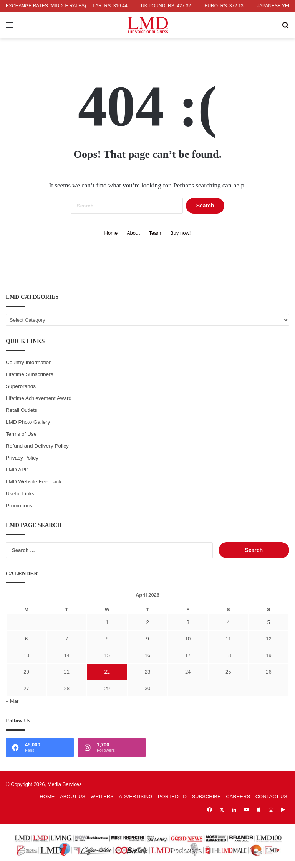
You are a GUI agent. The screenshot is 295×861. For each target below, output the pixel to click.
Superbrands (21, 386)
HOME (47, 796)
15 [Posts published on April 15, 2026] (107, 655)
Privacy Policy (22, 458)
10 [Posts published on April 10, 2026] (188, 639)
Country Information (29, 362)
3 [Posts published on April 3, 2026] (188, 622)
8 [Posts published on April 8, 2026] (107, 639)
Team (155, 233)
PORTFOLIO (172, 796)
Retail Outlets (21, 410)
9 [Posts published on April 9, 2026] (147, 639)
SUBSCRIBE (206, 796)
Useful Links (20, 494)
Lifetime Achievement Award (38, 398)
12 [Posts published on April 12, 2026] (268, 639)
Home (111, 233)
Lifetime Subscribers (29, 374)
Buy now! (180, 233)
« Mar (12, 701)
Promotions (19, 505)
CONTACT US (271, 796)
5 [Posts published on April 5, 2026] (268, 622)
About (133, 233)
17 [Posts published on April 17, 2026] (188, 655)
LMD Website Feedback (33, 482)
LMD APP (17, 470)
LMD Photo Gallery (28, 422)
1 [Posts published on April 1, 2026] (107, 622)
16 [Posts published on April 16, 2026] (147, 655)
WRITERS (102, 796)
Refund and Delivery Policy (37, 446)
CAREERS (238, 796)
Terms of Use (21, 434)
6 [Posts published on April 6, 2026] (26, 639)
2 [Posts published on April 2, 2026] (147, 622)
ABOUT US (72, 796)
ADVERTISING (135, 796)
